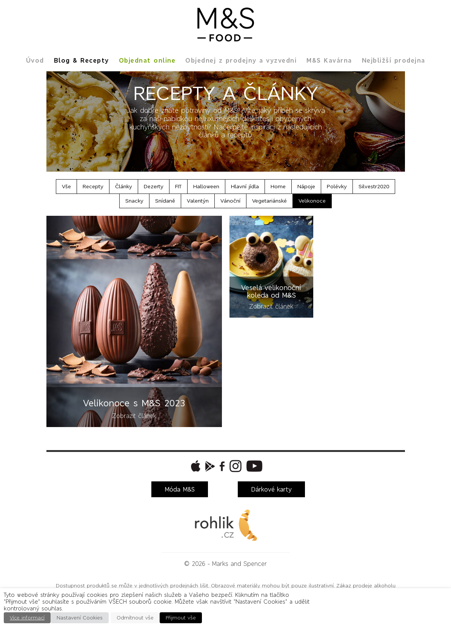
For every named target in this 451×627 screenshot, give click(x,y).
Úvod (35, 60)
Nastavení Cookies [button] (80, 618)
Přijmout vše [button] (181, 618)
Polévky (337, 186)
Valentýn (198, 200)
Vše (66, 186)
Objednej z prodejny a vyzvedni (241, 60)
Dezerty (153, 186)
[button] (195, 466)
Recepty (93, 186)
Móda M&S (180, 489)
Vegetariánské (269, 200)
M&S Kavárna (329, 60)
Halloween (206, 186)
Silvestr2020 (374, 186)
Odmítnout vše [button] (135, 618)
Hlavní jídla (245, 186)
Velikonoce (312, 200)
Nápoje (306, 186)
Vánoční (230, 200)
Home (278, 186)
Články (123, 186)
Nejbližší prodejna (393, 60)
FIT (178, 186)
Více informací (27, 618)
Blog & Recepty (81, 60)
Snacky (134, 200)
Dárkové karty (271, 489)
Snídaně (165, 200)
